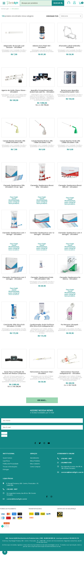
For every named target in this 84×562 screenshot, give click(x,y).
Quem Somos (7, 458)
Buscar (57, 3)
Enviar (4, 434)
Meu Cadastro (35, 464)
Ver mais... (42, 400)
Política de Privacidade (10, 464)
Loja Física (6, 461)
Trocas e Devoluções (10, 467)
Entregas (6, 469)
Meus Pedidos (35, 461)
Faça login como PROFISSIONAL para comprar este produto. (13, 200)
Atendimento (34, 458)
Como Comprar (35, 467)
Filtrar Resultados (4, 552)
